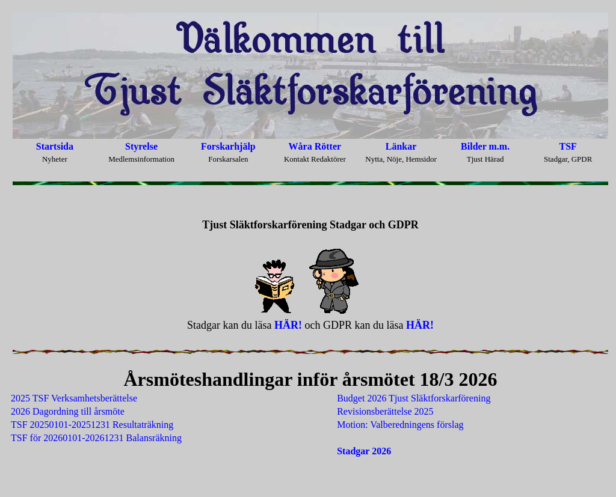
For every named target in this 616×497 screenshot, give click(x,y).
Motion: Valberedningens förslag (400, 424)
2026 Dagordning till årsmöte (68, 411)
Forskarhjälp (228, 146)
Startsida (54, 146)
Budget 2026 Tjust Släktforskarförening (413, 398)
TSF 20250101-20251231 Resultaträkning (92, 424)
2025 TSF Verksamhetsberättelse (74, 398)
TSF (568, 146)
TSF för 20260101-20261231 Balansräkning (96, 438)
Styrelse (141, 146)
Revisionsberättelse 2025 (385, 411)
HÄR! (288, 325)
